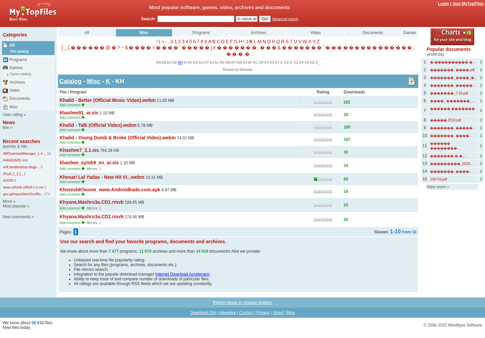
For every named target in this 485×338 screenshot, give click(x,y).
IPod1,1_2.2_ (13, 174)
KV (301, 62)
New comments (17, 217)
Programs (18, 59)
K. (281, 62)
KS (272, 62)
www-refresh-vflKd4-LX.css (23, 187)
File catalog (19, 51)
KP (233, 62)
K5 (307, 62)
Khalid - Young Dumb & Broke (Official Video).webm (118, 137)
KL (217, 62)
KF (250, 62)
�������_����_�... (453, 78)
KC (255, 62)
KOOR (8, 180)
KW (239, 62)
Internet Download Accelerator (182, 274)
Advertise (227, 312)
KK (190, 62)
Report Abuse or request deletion (242, 302)
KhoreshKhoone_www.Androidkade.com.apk (110, 189)
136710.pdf (438, 179)
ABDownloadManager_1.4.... (24, 154)
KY (266, 62)
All (11, 45)
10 (48, 154)
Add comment (70, 105)
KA (158, 62)
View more (436, 187)
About (278, 312)
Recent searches (21, 141)
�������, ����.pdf (452, 70)
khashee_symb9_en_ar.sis (89, 162)
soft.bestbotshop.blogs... (21, 167)
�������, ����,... (451, 171)
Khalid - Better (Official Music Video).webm (108, 100)
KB (164, 62)
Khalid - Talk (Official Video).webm (98, 125)
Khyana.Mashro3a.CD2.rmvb (92, 216)
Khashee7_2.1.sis (79, 150)
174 (46, 194)
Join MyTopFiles (468, 3)
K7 (277, 62)
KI (185, 62)
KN (222, 62)
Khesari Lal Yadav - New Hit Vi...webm (102, 177)
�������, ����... (451, 136)
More (7, 201)
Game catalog (20, 74)
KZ (296, 62)
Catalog (70, 81)
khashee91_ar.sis (79, 112)
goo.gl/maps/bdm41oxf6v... (23, 194)
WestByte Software (465, 325)
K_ (318, 62)
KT (206, 62)
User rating (13, 114)
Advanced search (285, 19)
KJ (212, 62)
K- (291, 62)
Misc (13, 107)
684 (24, 160)
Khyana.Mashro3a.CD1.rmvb (92, 202)
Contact (246, 312)
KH (180, 62)
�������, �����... (452, 85)
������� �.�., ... (449, 156)
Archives (17, 82)
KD (169, 62)
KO (195, 62)
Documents (19, 98)
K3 (245, 62)
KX (287, 62)
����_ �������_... (452, 101)
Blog (291, 312)
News (9, 122)
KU (201, 62)
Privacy (262, 312)
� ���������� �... (452, 62)
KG (312, 62)
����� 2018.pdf (445, 120)
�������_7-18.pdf (449, 93)
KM (227, 62)
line (6, 127)
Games (16, 67)
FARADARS (12, 160)
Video (14, 90)
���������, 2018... (451, 164)
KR (261, 62)
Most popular (14, 206)
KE (174, 62)
